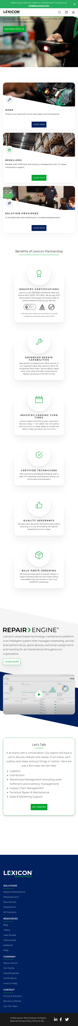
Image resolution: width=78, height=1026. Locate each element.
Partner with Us (14, 29)
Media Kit (8, 945)
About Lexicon (10, 963)
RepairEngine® (11, 973)
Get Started (39, 807)
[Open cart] (66, 12)
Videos (6, 930)
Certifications (10, 978)
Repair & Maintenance (14, 892)
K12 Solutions (9, 912)
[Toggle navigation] (73, 12)
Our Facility (8, 968)
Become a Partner (12, 1001)
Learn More (39, 124)
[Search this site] (59, 12)
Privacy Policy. (25, 1021)
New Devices (9, 902)
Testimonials (9, 940)
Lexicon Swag (10, 983)
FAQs (6, 950)
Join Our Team (10, 1006)
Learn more (12, 662)
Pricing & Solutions (12, 996)
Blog (5, 925)
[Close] (74, 4)
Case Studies (9, 935)
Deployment (9, 907)
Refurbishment (11, 897)
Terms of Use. (38, 1021)
